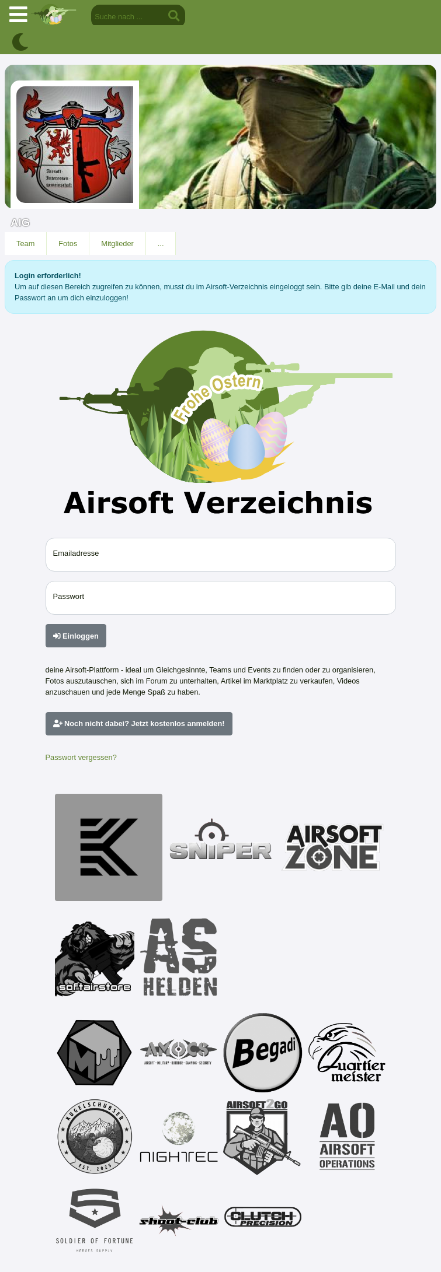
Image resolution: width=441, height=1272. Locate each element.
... (161, 243)
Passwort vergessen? (81, 757)
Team (25, 243)
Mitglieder (117, 243)
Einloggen (76, 636)
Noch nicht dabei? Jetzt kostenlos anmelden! (139, 723)
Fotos (67, 243)
